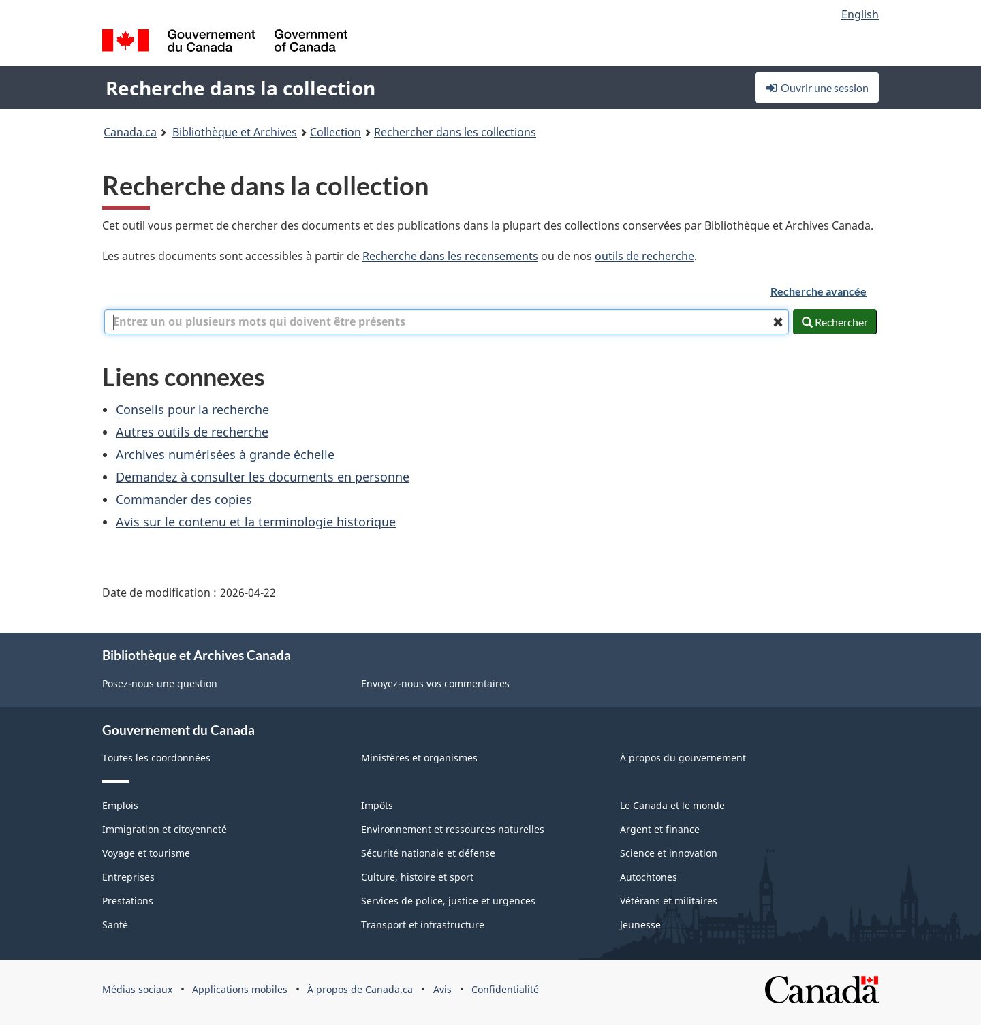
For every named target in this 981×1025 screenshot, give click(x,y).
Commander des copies (184, 499)
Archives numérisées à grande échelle (225, 454)
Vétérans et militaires (668, 900)
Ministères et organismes (419, 757)
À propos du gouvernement (683, 757)
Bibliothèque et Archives (234, 132)
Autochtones (648, 876)
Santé (115, 924)
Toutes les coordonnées (156, 757)
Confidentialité (505, 989)
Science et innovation (668, 853)
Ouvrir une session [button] (817, 87)
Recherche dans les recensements (450, 256)
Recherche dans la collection (240, 88)
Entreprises (128, 876)
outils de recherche (644, 256)
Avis (442, 989)
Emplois (120, 805)
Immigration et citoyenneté (164, 829)
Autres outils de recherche (192, 432)
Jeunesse (640, 924)
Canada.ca (130, 132)
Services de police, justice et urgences (448, 900)
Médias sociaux (137, 989)
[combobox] (446, 321)
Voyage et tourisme (146, 853)
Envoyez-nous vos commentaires (435, 683)
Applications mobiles (239, 989)
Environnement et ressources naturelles (452, 829)
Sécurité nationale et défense (428, 853)
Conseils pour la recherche (192, 409)
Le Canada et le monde (672, 805)
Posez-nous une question (159, 683)
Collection (335, 132)
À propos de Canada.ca (360, 989)
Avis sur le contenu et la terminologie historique (256, 522)
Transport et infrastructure (422, 924)
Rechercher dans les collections (455, 132)
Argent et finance (660, 829)
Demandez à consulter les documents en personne (262, 477)
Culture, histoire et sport (417, 876)
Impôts (377, 805)
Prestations (127, 900)
